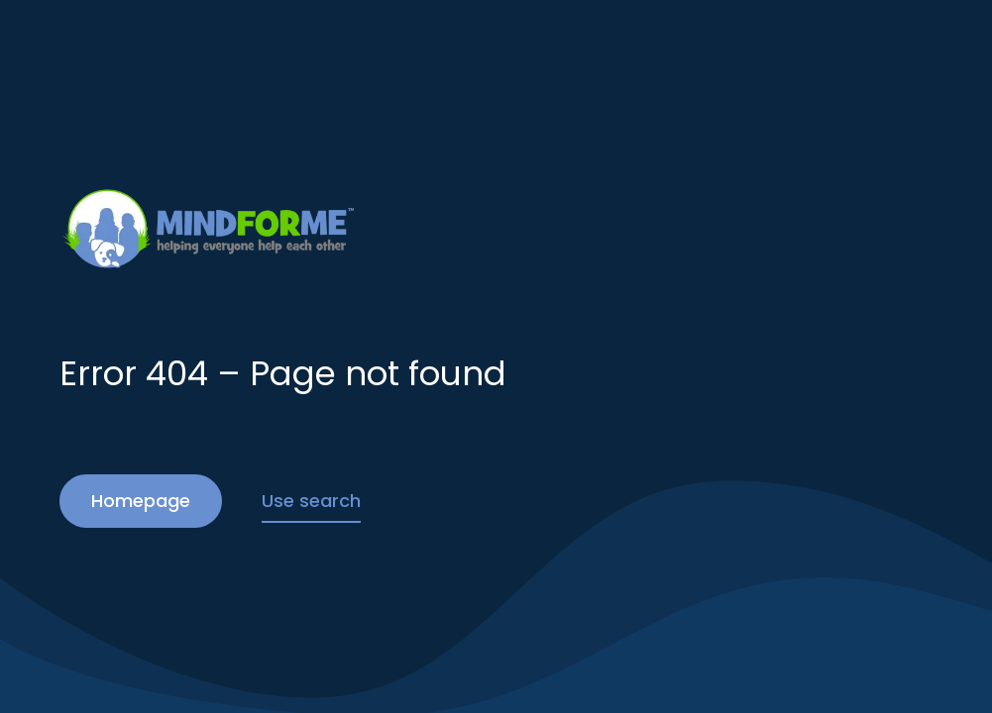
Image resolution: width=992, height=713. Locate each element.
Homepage (140, 500)
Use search (311, 500)
